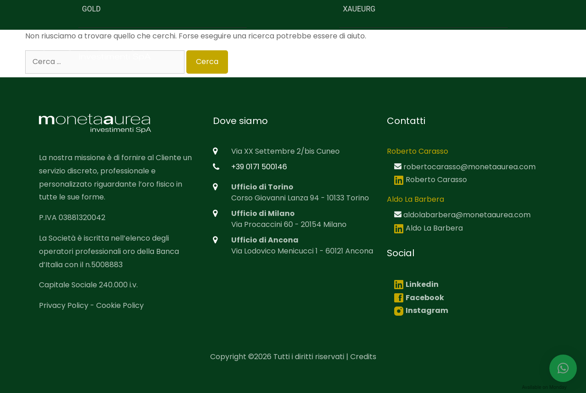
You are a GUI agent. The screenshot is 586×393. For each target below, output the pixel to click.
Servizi (465, 49)
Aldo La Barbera (428, 228)
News (502, 49)
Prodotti (422, 49)
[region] (293, 372)
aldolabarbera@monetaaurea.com (467, 215)
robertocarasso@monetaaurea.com (469, 167)
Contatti (543, 49)
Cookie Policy (120, 305)
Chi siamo (329, 49)
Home (283, 49)
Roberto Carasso (430, 179)
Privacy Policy (63, 305)
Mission (378, 49)
